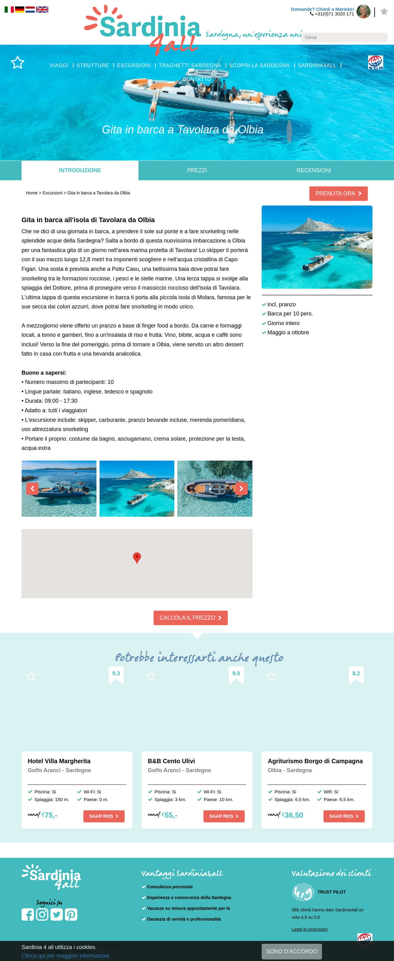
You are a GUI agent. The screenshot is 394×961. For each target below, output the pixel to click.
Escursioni (52, 192)
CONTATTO (197, 79)
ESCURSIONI (134, 65)
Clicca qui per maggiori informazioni (65, 956)
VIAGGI (59, 65)
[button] (137, 558)
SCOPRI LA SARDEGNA (259, 65)
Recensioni (314, 170)
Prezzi (197, 170)
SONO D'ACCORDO (291, 951)
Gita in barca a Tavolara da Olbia (98, 192)
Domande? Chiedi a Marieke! (322, 9)
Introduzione (80, 170)
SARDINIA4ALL (317, 65)
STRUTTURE (93, 65)
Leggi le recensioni (310, 929)
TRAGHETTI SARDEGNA (190, 65)
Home (32, 192)
